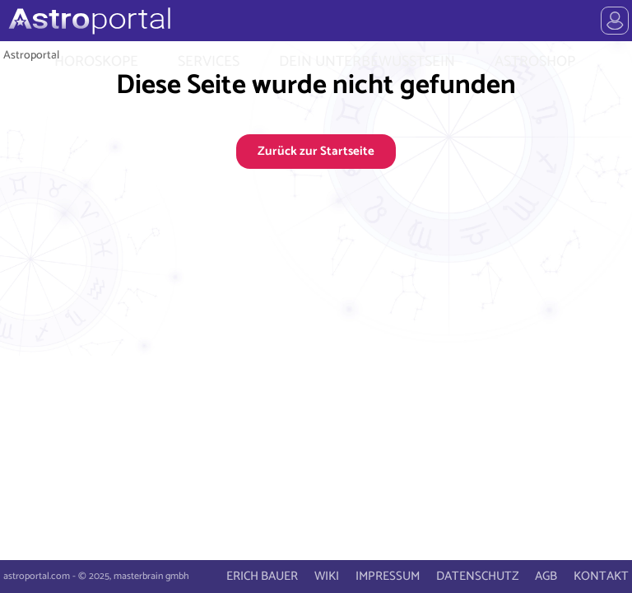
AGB (546, 576)
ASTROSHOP (535, 61)
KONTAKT (601, 576)
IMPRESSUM (388, 576)
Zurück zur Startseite (316, 151)
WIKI (326, 576)
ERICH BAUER (262, 576)
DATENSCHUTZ (477, 576)
